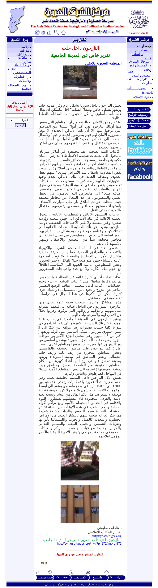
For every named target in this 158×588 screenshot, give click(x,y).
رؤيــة (25, 46)
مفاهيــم (141, 50)
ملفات (22, 57)
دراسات (137, 54)
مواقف (24, 50)
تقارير (27, 62)
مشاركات (22, 55)
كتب (148, 58)
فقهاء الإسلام (142, 97)
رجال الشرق (138, 61)
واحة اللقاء (21, 65)
